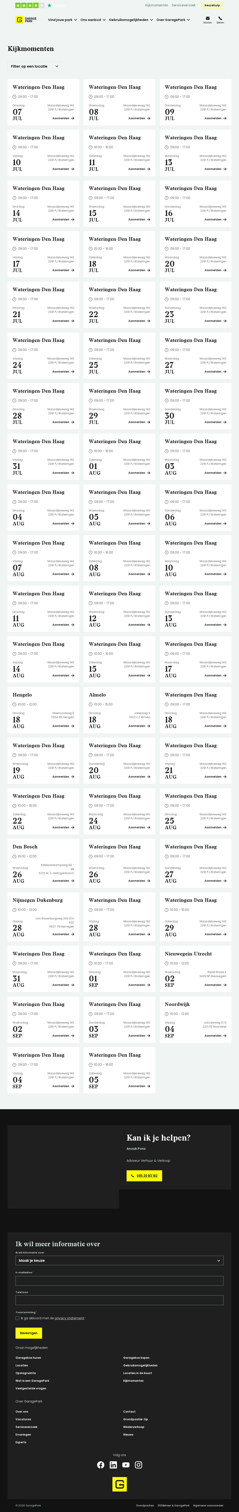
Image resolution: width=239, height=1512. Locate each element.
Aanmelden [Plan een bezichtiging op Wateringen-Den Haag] (63, 118)
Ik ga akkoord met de (53, 1318)
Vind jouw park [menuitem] (60, 20)
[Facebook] (100, 1464)
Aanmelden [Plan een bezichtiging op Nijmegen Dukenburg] (63, 934)
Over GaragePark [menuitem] (170, 20)
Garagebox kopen (136, 1358)
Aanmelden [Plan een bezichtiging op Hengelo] (63, 726)
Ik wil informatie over (30, 1252)
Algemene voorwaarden (208, 1505)
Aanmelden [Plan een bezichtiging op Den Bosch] (63, 881)
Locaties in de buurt (137, 1373)
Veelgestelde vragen (31, 1388)
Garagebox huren (28, 1358)
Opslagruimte (26, 1373)
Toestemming (26, 1312)
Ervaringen (23, 1434)
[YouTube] (126, 1464)
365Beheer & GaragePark (174, 1505)
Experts (21, 1442)
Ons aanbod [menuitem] (90, 20)
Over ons (22, 1411)
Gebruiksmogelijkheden (140, 1365)
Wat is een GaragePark (32, 1381)
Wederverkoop (133, 1427)
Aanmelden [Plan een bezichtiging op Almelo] (139, 726)
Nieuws (128, 1434)
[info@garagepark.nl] (207, 20)
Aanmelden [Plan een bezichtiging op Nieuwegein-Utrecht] (215, 985)
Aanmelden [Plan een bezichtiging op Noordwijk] (215, 1036)
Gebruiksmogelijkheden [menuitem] (128, 20)
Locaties (22, 1365)
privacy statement (69, 1318)
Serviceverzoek (184, 5)
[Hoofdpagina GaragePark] (26, 20)
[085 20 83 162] (220, 20)
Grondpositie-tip (135, 1419)
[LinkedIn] (113, 1464)
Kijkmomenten (156, 5)
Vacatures (23, 1419)
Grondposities (145, 1505)
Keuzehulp (212, 5)
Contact (129, 1411)
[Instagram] (138, 1464)
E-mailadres (25, 1272)
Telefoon (22, 1292)
